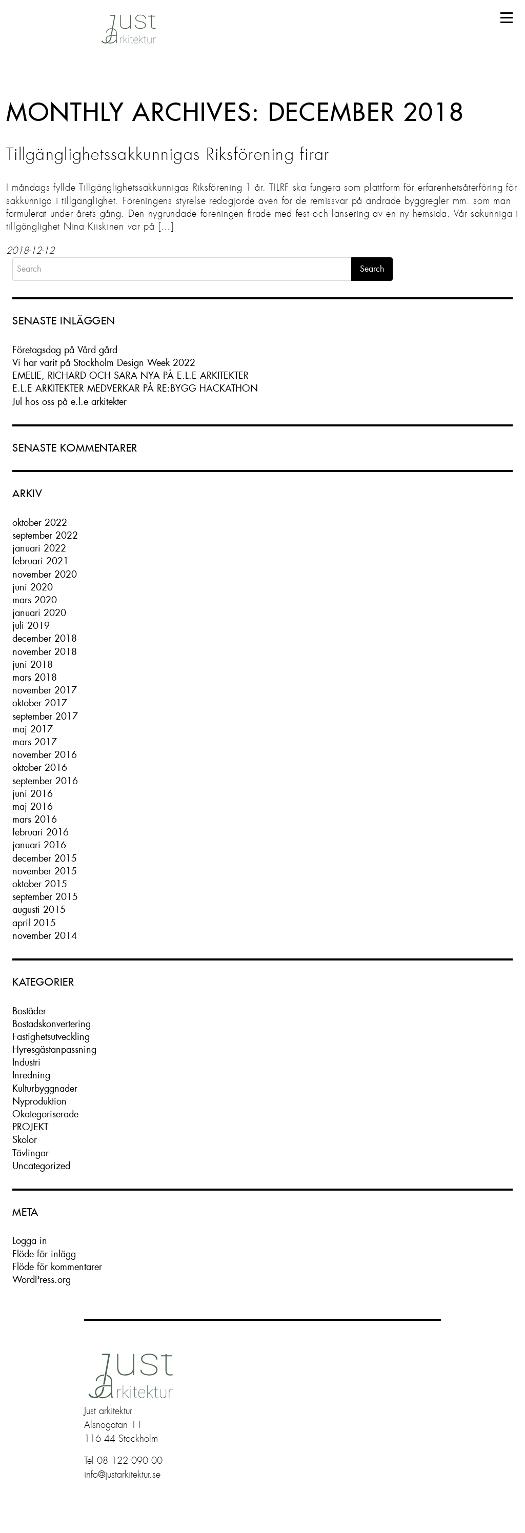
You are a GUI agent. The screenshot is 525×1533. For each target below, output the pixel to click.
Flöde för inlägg (44, 1254)
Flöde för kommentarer (57, 1267)
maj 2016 (32, 806)
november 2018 (44, 652)
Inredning (31, 1075)
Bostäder (29, 1011)
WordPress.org (41, 1279)
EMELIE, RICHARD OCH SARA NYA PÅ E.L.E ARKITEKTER (130, 375)
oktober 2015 (39, 884)
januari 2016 (39, 845)
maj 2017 (32, 729)
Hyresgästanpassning (54, 1049)
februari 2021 (40, 561)
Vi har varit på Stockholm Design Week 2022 (103, 363)
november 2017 (44, 690)
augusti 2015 (39, 909)
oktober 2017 (39, 703)
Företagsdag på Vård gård (64, 350)
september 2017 (45, 716)
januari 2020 (39, 613)
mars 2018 (34, 677)
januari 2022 (39, 548)
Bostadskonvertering (51, 1024)
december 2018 (44, 638)
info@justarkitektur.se (122, 1474)
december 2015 (44, 858)
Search (372, 268)
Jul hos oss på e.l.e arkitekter (69, 401)
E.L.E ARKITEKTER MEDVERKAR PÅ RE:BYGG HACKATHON (135, 388)
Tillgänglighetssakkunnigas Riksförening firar (168, 154)
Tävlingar (30, 1153)
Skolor (24, 1140)
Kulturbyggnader (44, 1088)
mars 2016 (34, 819)
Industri (26, 1062)
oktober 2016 (39, 767)
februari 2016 (40, 832)
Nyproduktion (39, 1101)
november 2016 (44, 755)
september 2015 (45, 897)
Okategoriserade (45, 1114)
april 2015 (34, 923)
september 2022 (45, 535)
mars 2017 (34, 742)
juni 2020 (32, 587)
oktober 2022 (39, 522)
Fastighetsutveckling (51, 1037)
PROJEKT (30, 1127)
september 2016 (45, 781)
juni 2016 (32, 794)
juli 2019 (31, 625)
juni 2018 (32, 664)
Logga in (29, 1240)
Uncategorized (41, 1166)
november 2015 (44, 871)
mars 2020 (34, 600)
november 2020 (44, 574)
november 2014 (44, 936)
